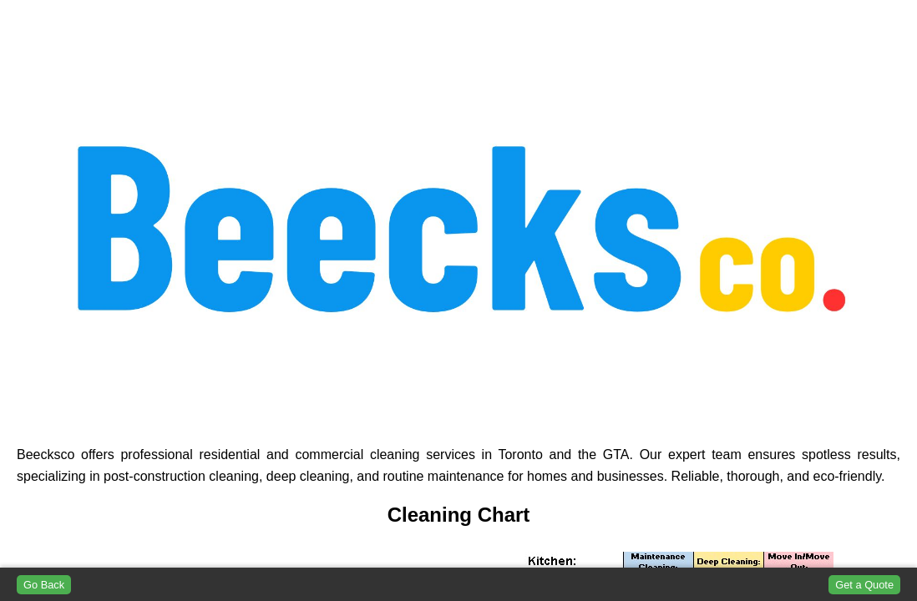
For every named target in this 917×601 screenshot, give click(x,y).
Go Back (43, 584)
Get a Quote (864, 584)
